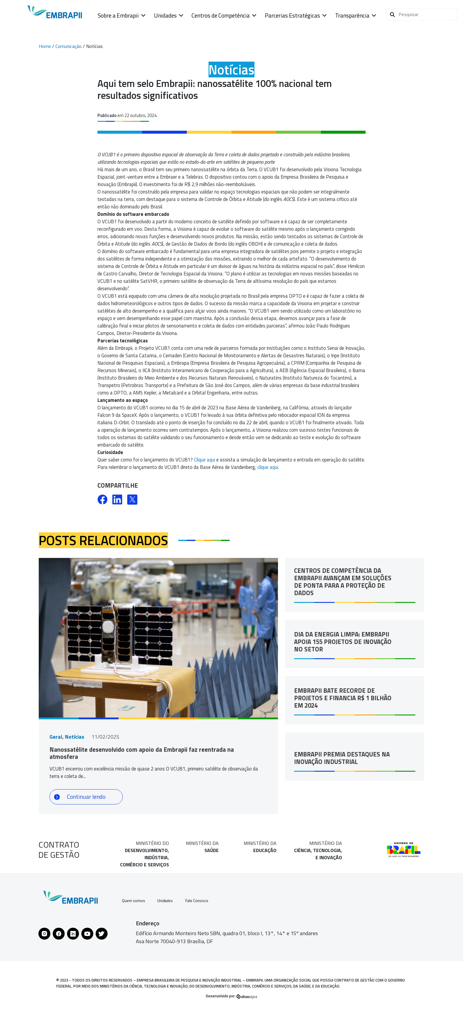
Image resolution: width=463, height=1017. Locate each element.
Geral (55, 737)
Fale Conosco (206, 902)
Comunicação (68, 46)
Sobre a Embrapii (118, 15)
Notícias (74, 737)
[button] (422, 14)
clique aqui (267, 467)
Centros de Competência (221, 15)
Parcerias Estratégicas (292, 15)
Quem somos (134, 902)
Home (45, 46)
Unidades (165, 15)
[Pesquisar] (392, 14)
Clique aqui (204, 459)
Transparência (352, 15)
